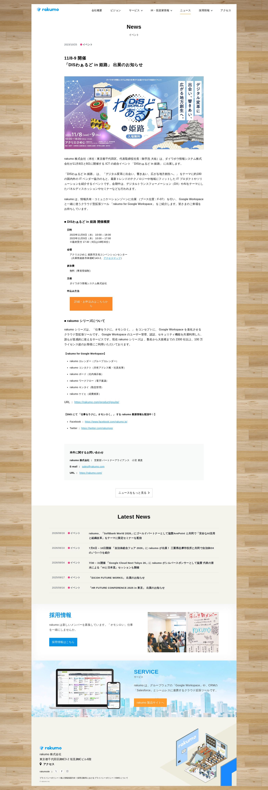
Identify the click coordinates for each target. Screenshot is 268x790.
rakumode (45, 771)
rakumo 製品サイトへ (150, 702)
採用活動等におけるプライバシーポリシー (95, 778)
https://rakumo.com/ (90, 473)
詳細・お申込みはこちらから (91, 303)
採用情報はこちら (63, 642)
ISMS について (121, 778)
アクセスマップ (112, 258)
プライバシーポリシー (49, 778)
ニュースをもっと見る (132, 492)
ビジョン (115, 10)
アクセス (225, 10)
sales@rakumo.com (93, 466)
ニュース (185, 10)
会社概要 (97, 10)
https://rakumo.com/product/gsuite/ (96, 402)
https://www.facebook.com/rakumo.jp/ (106, 421)
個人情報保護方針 (68, 778)
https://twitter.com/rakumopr (97, 428)
